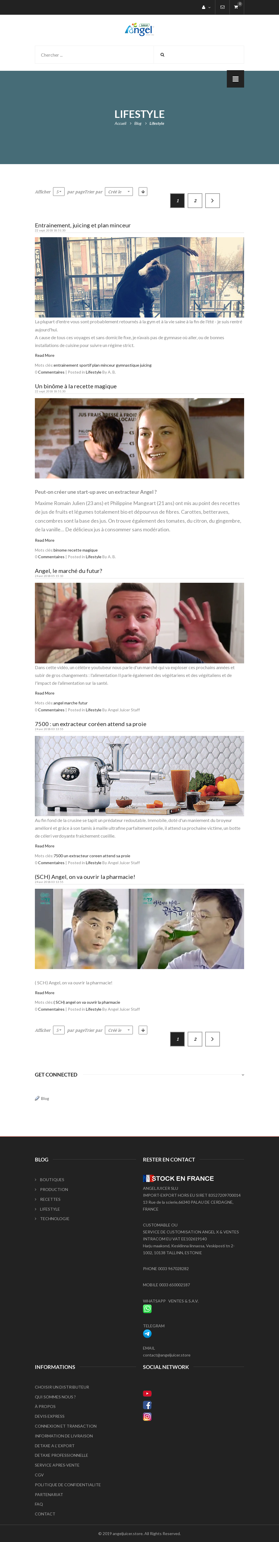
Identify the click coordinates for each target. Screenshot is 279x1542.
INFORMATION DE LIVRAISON (64, 1435)
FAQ (39, 1504)
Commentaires (51, 372)
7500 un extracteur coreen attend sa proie (92, 855)
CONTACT (45, 1513)
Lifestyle (93, 372)
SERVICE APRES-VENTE (57, 1465)
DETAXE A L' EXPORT (55, 1445)
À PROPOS (45, 1406)
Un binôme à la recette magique (76, 386)
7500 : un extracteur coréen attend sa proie (90, 723)
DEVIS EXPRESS (50, 1416)
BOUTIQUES (49, 1179)
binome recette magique (76, 550)
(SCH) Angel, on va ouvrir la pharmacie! (85, 876)
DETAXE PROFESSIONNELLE (61, 1455)
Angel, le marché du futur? (68, 570)
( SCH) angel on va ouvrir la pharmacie (87, 1002)
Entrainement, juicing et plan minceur (83, 225)
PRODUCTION (51, 1189)
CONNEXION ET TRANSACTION (66, 1426)
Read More (44, 355)
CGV (39, 1474)
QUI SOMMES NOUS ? (55, 1396)
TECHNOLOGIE (52, 1218)
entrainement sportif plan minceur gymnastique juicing (103, 365)
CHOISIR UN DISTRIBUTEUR (62, 1387)
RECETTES (48, 1199)
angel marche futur (71, 702)
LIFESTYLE (47, 1209)
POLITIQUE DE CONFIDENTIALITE (68, 1484)
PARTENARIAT (49, 1494)
